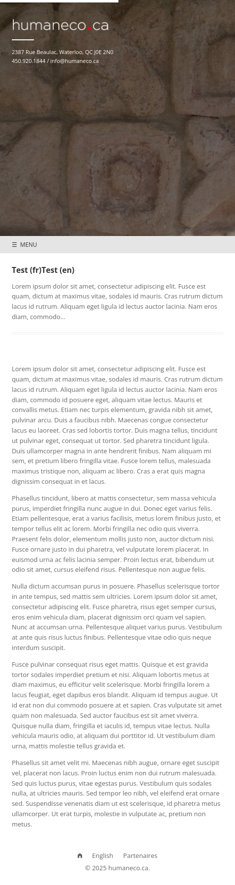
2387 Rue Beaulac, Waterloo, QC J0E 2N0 (63, 52)
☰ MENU (24, 244)
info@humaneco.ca (74, 60)
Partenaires (140, 855)
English (102, 855)
